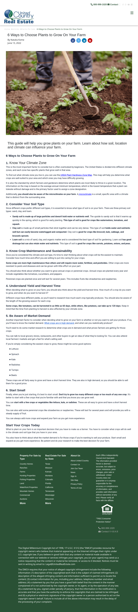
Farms (22, 472)
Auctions (23, 499)
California (49, 487)
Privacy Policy (76, 484)
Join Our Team (77, 468)
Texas (47, 464)
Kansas (48, 472)
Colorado (49, 479)
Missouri (48, 468)
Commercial (25, 495)
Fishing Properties (27, 479)
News (73, 472)
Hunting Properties (27, 475)
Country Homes (26, 464)
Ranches (23, 468)
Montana (49, 475)
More (23, 503)
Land (22, 483)
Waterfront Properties (29, 487)
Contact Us (75, 464)
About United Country (80, 461)
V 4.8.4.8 (113, 531)
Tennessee (49, 491)
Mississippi (49, 495)
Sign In (74, 476)
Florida (48, 483)
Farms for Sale (28, 29)
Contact (113, 4)
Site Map (74, 480)
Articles (15, 29)
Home (7, 29)
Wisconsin (49, 499)
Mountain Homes (27, 491)
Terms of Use (76, 488)
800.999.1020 (106, 528)
